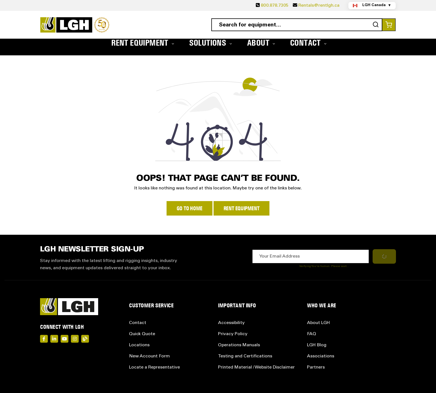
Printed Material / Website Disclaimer (256, 367)
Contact (137, 323)
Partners (316, 367)
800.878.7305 (274, 5)
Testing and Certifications (245, 356)
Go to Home (189, 208)
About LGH (318, 323)
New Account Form (149, 356)
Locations (139, 345)
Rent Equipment (241, 208)
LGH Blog (316, 345)
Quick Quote (142, 334)
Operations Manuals (239, 345)
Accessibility (231, 323)
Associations (320, 356)
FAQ (311, 334)
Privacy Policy (232, 334)
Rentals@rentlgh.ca (319, 5)
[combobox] (296, 24)
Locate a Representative (154, 367)
